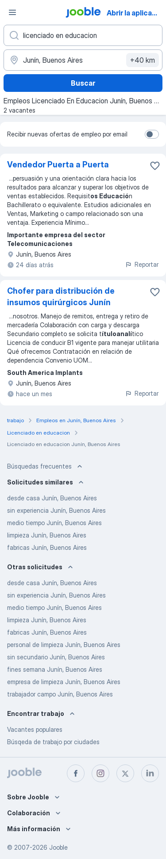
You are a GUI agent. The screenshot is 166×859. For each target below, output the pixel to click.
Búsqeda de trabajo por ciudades (53, 741)
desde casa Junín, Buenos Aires (52, 498)
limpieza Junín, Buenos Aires (46, 535)
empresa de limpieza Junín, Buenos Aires (63, 681)
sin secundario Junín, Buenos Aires (56, 657)
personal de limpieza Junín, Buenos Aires (63, 644)
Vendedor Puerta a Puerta (58, 164)
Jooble (58, 847)
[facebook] (76, 773)
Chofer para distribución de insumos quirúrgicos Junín (61, 296)
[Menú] (12, 12)
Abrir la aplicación (136, 12)
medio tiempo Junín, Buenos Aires (54, 522)
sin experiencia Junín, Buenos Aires (56, 510)
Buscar (83, 83)
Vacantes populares (34, 729)
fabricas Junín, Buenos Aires (47, 547)
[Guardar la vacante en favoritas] (155, 165)
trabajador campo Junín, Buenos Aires (60, 694)
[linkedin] (150, 773)
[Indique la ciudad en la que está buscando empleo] (83, 60)
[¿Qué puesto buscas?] (83, 35)
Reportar (141, 264)
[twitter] (125, 773)
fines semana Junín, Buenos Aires (54, 669)
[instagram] (100, 773)
